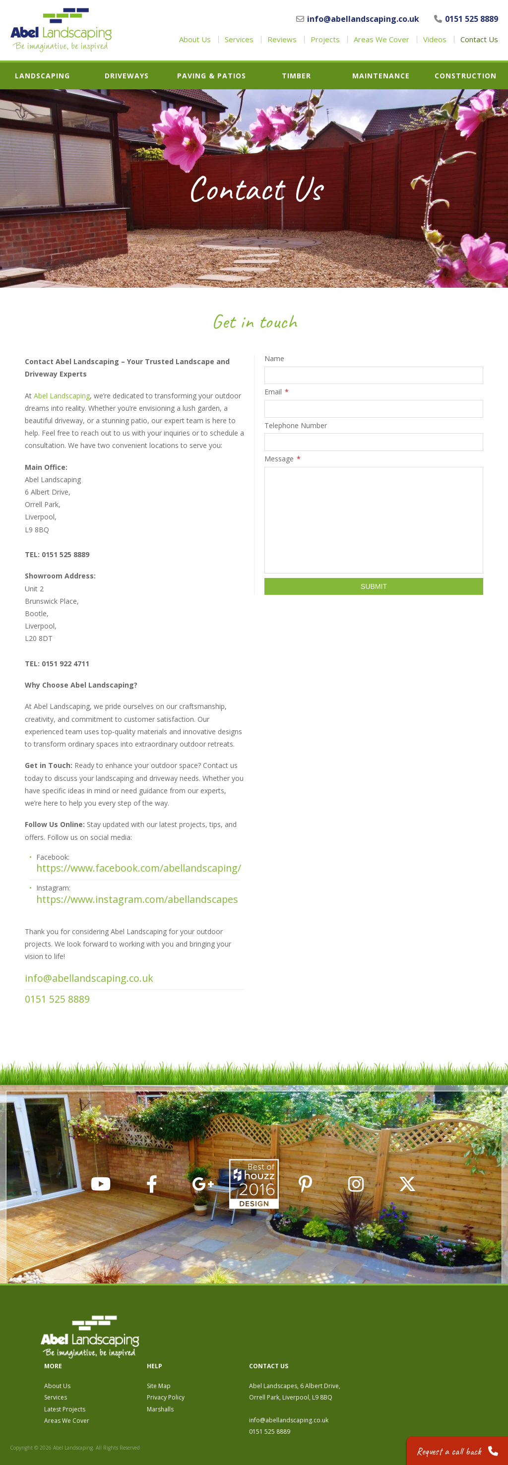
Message (282, 458)
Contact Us (479, 39)
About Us (195, 39)
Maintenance (381, 75)
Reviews (282, 39)
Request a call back (456, 1450)
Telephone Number (295, 425)
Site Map (305, 1335)
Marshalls (306, 1358)
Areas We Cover (381, 39)
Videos (434, 39)
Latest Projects (211, 1358)
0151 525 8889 (466, 19)
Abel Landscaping (62, 395)
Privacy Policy (312, 1346)
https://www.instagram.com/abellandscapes (137, 899)
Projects (325, 39)
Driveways (127, 75)
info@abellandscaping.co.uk (357, 19)
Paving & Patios (211, 75)
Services (239, 39)
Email (276, 391)
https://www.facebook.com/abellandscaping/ (138, 868)
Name (274, 358)
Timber (296, 75)
